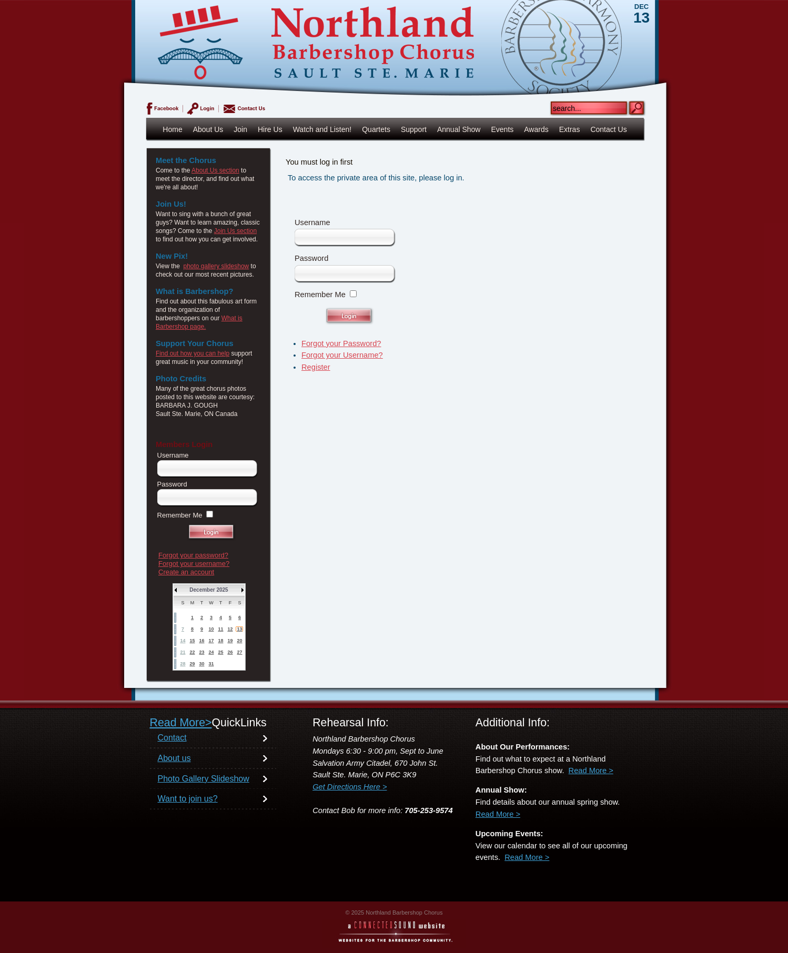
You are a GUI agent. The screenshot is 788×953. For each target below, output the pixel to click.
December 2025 (208, 590)
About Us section (215, 170)
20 (239, 640)
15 (192, 640)
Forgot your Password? (341, 343)
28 (182, 663)
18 (220, 640)
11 (220, 629)
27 (239, 652)
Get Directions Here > (349, 787)
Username (312, 222)
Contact (172, 737)
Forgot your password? (193, 555)
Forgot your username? (193, 563)
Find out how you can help (192, 353)
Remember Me (320, 294)
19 (230, 640)
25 (220, 652)
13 (239, 629)
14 (182, 640)
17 (211, 640)
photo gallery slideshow (216, 266)
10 (211, 629)
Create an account (186, 572)
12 (230, 629)
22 (192, 652)
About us (174, 758)
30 (201, 663)
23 (201, 652)
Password (311, 258)
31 (211, 663)
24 (211, 652)
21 (182, 652)
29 (192, 663)
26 (230, 652)
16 (201, 640)
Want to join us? (188, 798)
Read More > (591, 770)
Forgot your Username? (342, 355)
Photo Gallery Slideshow (203, 778)
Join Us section (235, 231)
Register (315, 367)
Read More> (181, 722)
